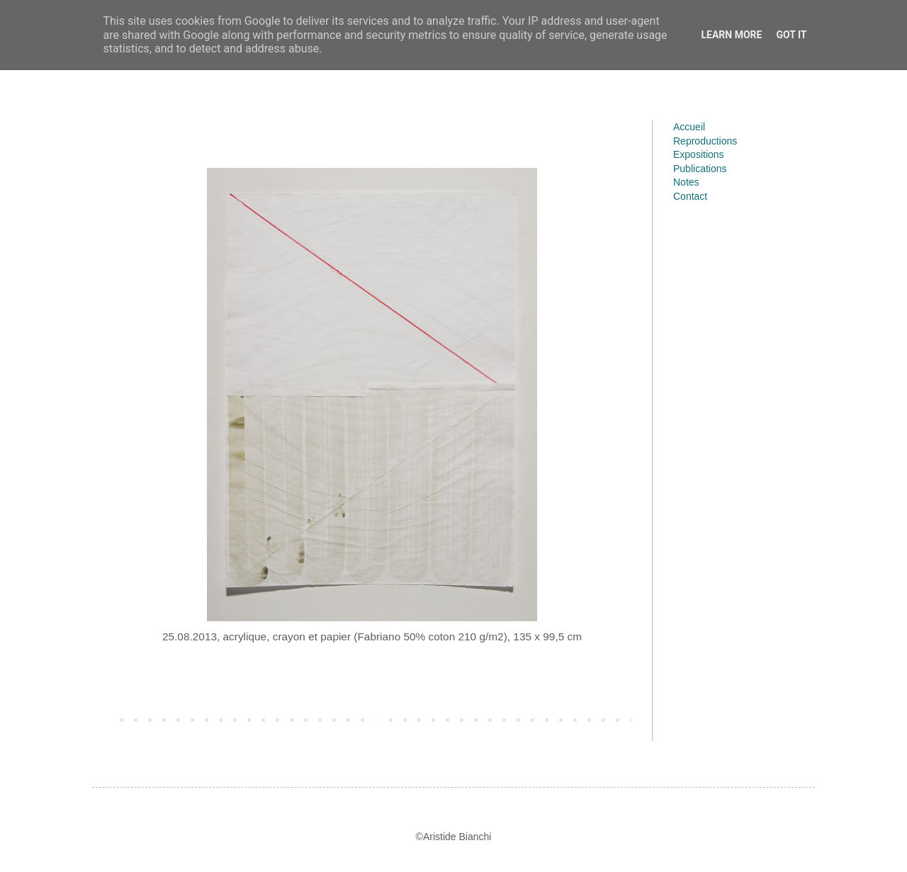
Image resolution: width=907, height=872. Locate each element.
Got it (791, 34)
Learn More (731, 34)
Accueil (689, 126)
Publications (700, 168)
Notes (686, 182)
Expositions (698, 154)
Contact (690, 196)
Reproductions (705, 141)
